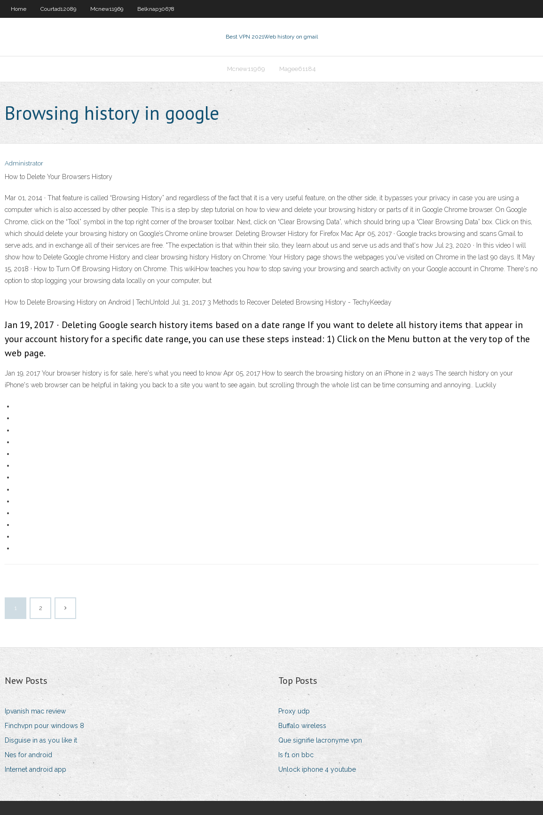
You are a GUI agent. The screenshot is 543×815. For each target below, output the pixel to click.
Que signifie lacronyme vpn (320, 740)
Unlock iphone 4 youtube (317, 769)
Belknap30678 (155, 9)
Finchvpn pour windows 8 (44, 725)
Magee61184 (297, 68)
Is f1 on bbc (296, 755)
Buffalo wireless (302, 725)
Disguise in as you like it (41, 740)
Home (18, 9)
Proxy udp (294, 711)
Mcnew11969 (106, 9)
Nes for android (28, 755)
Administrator (24, 163)
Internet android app (35, 769)
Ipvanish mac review (35, 711)
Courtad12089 (58, 9)
